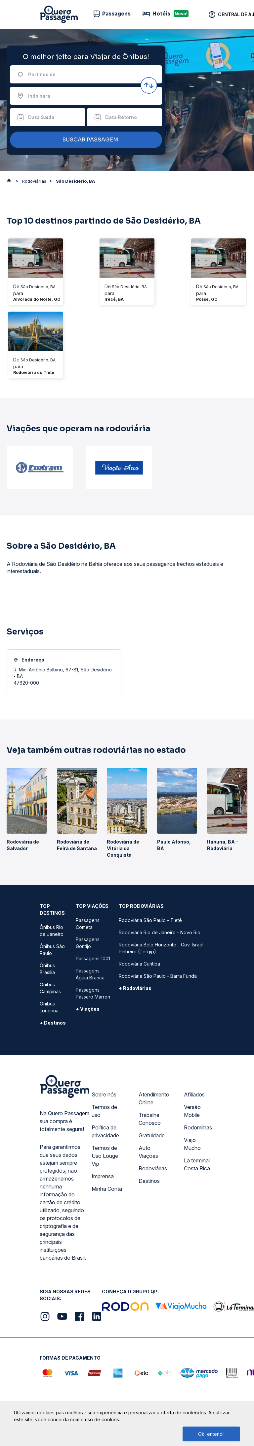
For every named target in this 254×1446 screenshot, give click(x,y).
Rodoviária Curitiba (139, 964)
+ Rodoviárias (135, 988)
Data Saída (41, 117)
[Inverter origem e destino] (149, 85)
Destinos (149, 1181)
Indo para (39, 96)
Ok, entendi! (211, 1434)
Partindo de (42, 74)
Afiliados (194, 1094)
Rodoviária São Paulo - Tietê (150, 920)
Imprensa (103, 1176)
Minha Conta (107, 1188)
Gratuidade (152, 1135)
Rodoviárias (153, 1168)
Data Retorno (121, 117)
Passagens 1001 (93, 958)
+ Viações (88, 1009)
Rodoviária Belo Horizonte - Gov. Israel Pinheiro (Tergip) (161, 948)
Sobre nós (104, 1094)
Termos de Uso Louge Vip (105, 1156)
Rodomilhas (198, 1127)
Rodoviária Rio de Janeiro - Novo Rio (159, 932)
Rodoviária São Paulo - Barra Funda (158, 976)
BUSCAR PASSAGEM (84, 140)
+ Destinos (53, 1023)
